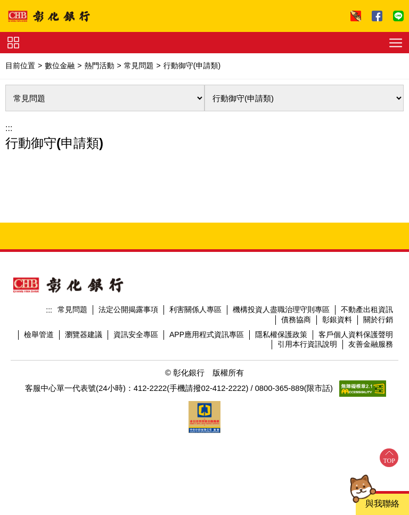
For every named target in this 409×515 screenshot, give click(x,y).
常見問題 (139, 65)
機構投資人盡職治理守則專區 (281, 309)
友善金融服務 (370, 344)
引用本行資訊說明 (307, 344)
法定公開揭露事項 (128, 309)
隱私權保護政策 (281, 334)
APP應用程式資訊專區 (206, 334)
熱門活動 (99, 65)
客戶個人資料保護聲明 (355, 334)
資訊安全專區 (135, 334)
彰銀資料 (337, 319)
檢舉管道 (39, 334)
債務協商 (296, 319)
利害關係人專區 (195, 309)
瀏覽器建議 (83, 334)
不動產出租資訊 (367, 309)
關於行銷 (378, 319)
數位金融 (60, 65)
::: (8, 128)
